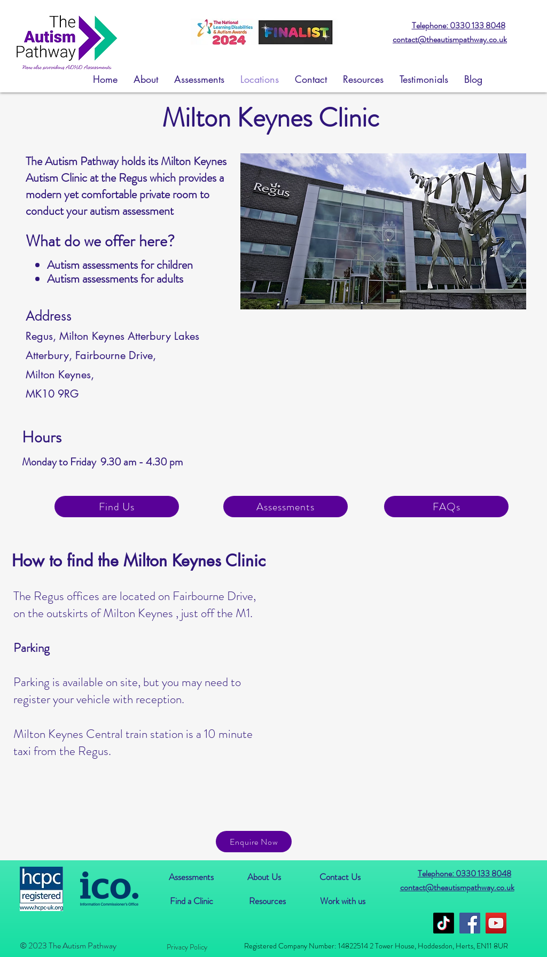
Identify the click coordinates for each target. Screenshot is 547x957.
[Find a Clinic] (191, 901)
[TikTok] (443, 923)
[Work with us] (342, 901)
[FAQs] (446, 506)
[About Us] (264, 877)
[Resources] (267, 901)
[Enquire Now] (254, 841)
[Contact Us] (340, 877)
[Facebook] (469, 923)
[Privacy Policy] (187, 947)
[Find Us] (116, 506)
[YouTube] (496, 923)
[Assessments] (285, 506)
